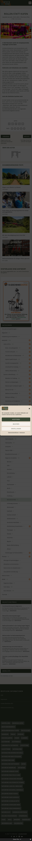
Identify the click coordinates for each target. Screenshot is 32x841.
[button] (29, 408)
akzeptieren (16, 419)
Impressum (22, 432)
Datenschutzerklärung (13, 432)
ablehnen (16, 424)
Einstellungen (16, 428)
